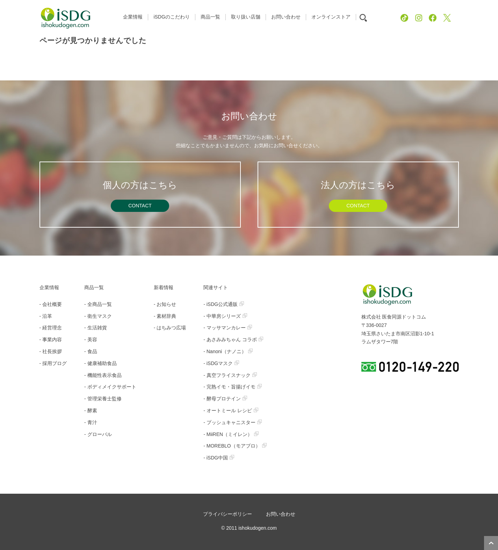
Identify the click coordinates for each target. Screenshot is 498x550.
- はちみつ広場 (170, 327)
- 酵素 (90, 410)
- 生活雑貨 (95, 327)
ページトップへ (491, 543)
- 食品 (90, 351)
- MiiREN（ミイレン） (231, 434)
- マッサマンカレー (227, 327)
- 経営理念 (50, 327)
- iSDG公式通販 (223, 304)
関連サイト (215, 287)
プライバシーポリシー (227, 514)
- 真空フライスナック (230, 375)
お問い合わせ (280, 514)
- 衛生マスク (98, 316)
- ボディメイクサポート (110, 387)
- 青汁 (90, 422)
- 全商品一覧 (98, 304)
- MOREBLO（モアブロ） (235, 446)
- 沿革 (45, 316)
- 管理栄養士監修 (103, 398)
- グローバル (98, 434)
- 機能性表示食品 (103, 375)
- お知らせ (165, 304)
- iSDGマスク (221, 363)
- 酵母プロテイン (225, 398)
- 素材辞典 (165, 316)
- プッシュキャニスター (232, 422)
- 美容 (90, 339)
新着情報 (163, 287)
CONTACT (140, 205)
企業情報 (49, 287)
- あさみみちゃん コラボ (233, 339)
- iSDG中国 (218, 457)
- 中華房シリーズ (225, 316)
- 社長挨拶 (50, 351)
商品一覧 (94, 287)
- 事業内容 (50, 339)
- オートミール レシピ (230, 410)
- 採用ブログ (53, 363)
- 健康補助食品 (100, 363)
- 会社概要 (50, 304)
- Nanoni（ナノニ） (228, 351)
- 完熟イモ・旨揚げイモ (232, 387)
